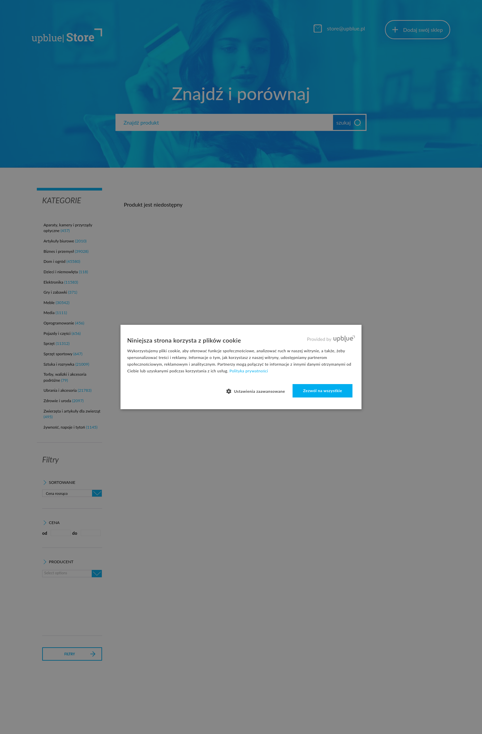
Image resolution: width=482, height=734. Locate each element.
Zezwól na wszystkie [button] (322, 390)
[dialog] (241, 367)
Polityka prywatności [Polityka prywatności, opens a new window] (249, 370)
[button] (258, 391)
